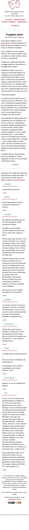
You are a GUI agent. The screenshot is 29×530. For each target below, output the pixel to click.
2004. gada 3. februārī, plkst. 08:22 (9, 301)
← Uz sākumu (14, 25)
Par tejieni (8, 19)
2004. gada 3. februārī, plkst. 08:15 (9, 216)
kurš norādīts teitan (18, 180)
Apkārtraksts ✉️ (22, 22)
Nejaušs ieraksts (19, 19)
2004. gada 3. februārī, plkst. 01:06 (9, 199)
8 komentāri (20, 37)
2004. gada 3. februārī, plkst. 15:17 (9, 395)
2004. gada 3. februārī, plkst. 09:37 (9, 326)
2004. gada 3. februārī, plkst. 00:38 (9, 186)
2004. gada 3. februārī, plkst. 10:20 (9, 350)
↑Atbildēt (4, 192)
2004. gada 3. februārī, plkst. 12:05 (9, 380)
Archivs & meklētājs (9, 22)
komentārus (5, 43)
